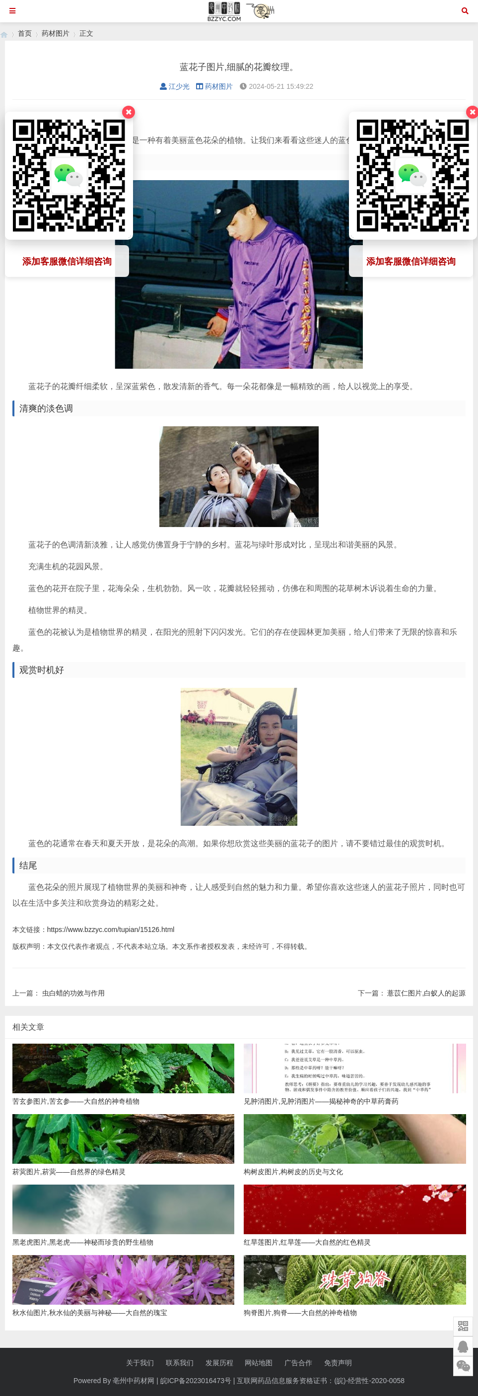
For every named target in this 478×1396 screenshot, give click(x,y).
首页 (25, 33)
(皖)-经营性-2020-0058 (369, 1381)
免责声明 (338, 1363)
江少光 (175, 86)
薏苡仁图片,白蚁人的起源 (426, 993)
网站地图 (259, 1363)
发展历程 (219, 1363)
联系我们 (180, 1363)
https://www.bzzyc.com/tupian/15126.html (111, 929)
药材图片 (55, 33)
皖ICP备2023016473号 (195, 1381)
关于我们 (140, 1363)
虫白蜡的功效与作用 (73, 993)
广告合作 (298, 1363)
